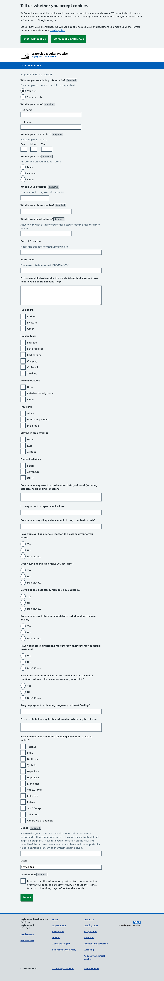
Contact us (89, 919)
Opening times (91, 925)
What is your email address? (42, 219)
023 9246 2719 (27, 940)
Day (22, 144)
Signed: (30, 828)
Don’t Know (34, 556)
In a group (33, 425)
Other (30, 179)
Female (31, 173)
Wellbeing (89, 949)
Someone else (35, 97)
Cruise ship (33, 367)
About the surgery (61, 943)
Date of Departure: (31, 241)
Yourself (31, 90)
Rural (30, 445)
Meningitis (33, 783)
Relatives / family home (40, 393)
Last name (26, 122)
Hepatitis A (33, 771)
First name (26, 109)
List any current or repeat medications (42, 506)
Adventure (33, 471)
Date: (23, 860)
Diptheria (32, 759)
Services (56, 937)
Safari (30, 465)
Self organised (35, 348)
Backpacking (34, 354)
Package (32, 342)
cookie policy (57, 30)
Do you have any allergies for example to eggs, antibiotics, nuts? (57, 520)
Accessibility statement (63, 968)
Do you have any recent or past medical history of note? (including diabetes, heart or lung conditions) (58, 487)
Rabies (31, 802)
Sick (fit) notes (90, 931)
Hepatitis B (33, 777)
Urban (30, 439)
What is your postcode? (39, 186)
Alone (30, 413)
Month (34, 144)
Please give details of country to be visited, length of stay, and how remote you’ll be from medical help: (59, 280)
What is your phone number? (43, 205)
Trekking (32, 373)
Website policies (91, 968)
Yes (29, 544)
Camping (32, 361)
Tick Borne (33, 814)
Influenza (32, 796)
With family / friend (38, 419)
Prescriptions (58, 931)
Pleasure (32, 322)
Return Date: (27, 259)
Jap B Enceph (34, 808)
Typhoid (32, 765)
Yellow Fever (34, 789)
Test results (89, 937)
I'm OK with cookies (34, 38)
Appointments (59, 925)
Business (32, 316)
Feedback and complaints (96, 943)
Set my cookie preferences (68, 38)
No (28, 550)
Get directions (27, 934)
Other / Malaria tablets (40, 820)
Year (44, 144)
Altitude (32, 451)
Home (55, 919)
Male (30, 167)
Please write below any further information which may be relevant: (59, 719)
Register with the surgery (64, 949)
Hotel (30, 387)
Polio (30, 752)
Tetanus (31, 746)
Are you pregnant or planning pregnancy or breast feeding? (55, 705)
